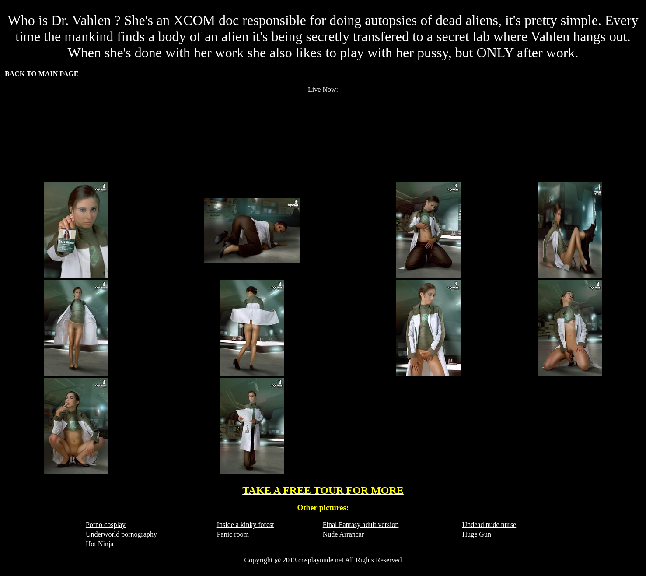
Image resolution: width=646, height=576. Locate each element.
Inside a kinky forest (245, 524)
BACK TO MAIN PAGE (41, 73)
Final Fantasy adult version (361, 524)
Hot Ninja (100, 544)
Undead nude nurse (489, 524)
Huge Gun (476, 534)
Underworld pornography (121, 534)
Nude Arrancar (343, 534)
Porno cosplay (106, 524)
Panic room (233, 534)
